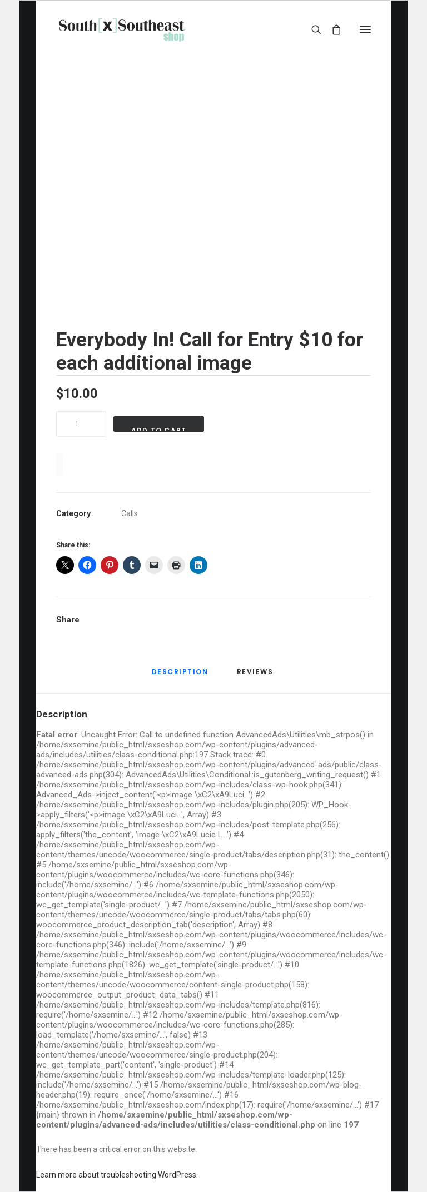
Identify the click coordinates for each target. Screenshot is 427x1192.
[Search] (311, 29)
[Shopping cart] (331, 29)
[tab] (256, 676)
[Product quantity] (81, 424)
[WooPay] (59, 464)
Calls (129, 513)
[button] (365, 29)
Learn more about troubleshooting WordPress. (117, 1174)
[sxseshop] (121, 29)
